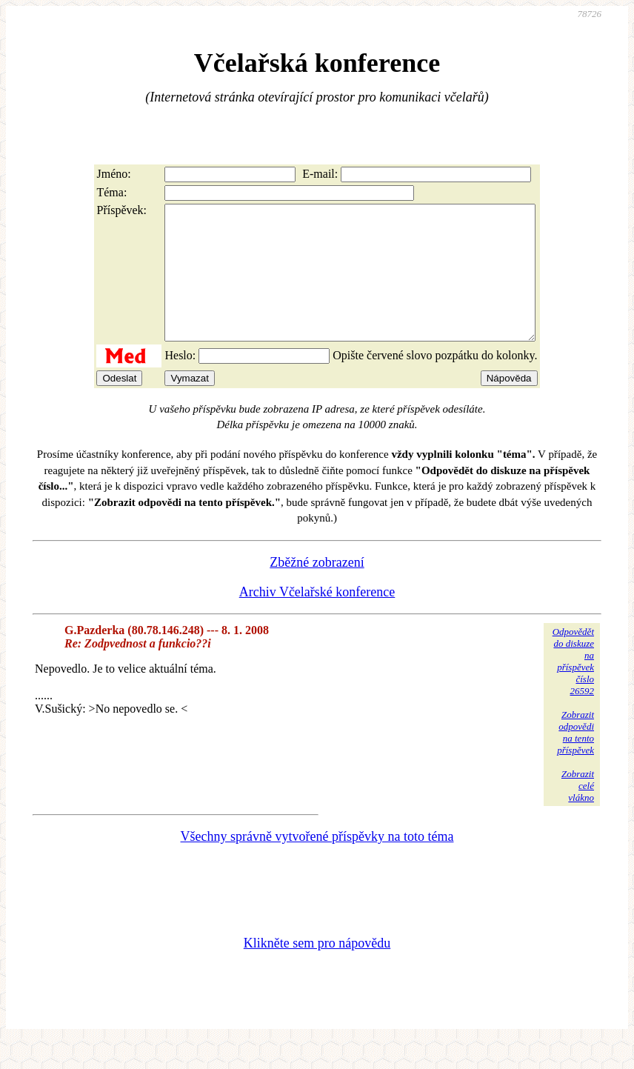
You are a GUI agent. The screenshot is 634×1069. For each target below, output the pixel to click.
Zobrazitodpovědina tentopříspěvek (575, 759)
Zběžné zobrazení (317, 589)
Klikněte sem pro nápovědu (317, 969)
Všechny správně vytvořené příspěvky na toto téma (317, 863)
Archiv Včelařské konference (317, 618)
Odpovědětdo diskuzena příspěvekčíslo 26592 (573, 688)
